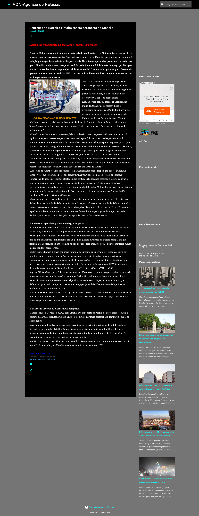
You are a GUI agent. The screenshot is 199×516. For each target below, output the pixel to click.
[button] (30, 36)
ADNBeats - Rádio (158, 123)
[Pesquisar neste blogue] (178, 4)
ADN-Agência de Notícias (36, 4)
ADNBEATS (144, 123)
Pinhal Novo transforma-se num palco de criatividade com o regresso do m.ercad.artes (156, 338)
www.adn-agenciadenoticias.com (43, 359)
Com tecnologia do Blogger (99, 507)
